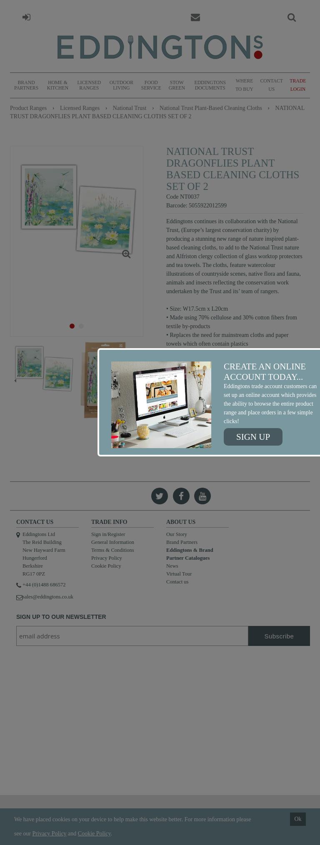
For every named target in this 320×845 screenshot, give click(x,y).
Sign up (253, 437)
